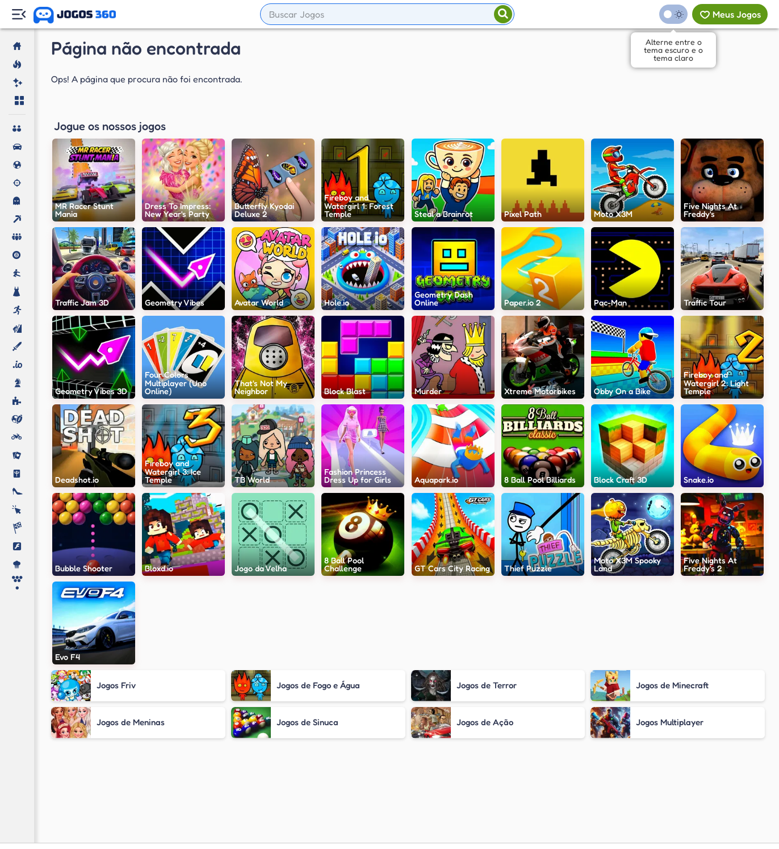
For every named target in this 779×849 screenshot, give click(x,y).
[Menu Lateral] (18, 14)
